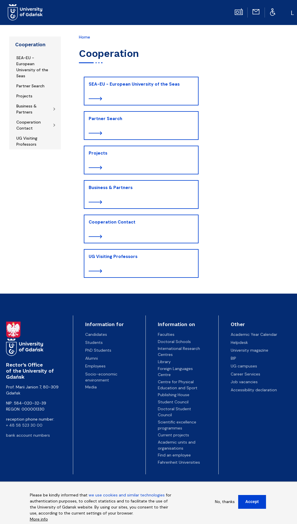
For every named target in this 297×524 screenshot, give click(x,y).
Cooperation (30, 44)
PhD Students (98, 350)
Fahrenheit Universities (179, 462)
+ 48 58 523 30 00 (24, 425)
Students (94, 342)
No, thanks (225, 503)
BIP (233, 358)
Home (84, 37)
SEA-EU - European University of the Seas (32, 66)
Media (91, 387)
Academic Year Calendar (254, 334)
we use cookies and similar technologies (127, 496)
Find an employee (174, 455)
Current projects (173, 435)
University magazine (249, 350)
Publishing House (173, 394)
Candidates (96, 334)
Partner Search (30, 85)
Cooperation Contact (28, 125)
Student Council (173, 401)
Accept (252, 503)
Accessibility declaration (254, 389)
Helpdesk (239, 342)
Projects (24, 96)
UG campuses (244, 366)
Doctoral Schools (174, 341)
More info (39, 520)
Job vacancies (244, 381)
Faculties (166, 334)
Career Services (245, 374)
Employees (95, 366)
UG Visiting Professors (26, 141)
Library (164, 361)
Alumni (91, 358)
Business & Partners (26, 109)
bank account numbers (28, 435)
